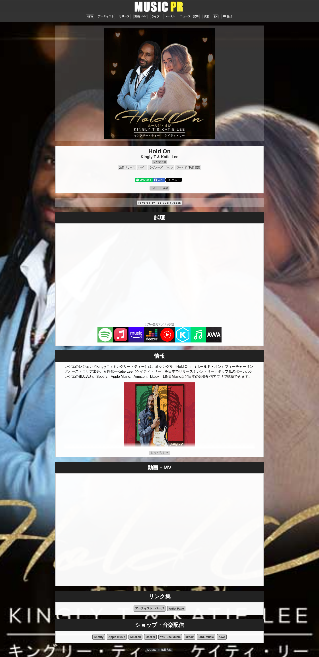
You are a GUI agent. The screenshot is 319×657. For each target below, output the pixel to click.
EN (216, 16)
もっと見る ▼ (159, 452)
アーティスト (106, 16)
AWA (222, 637)
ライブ (155, 16)
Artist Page (176, 608)
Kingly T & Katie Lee (159, 157)
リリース (124, 16)
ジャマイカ (159, 161)
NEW (90, 16)
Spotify (98, 637)
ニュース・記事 (189, 16)
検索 (206, 16)
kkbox (189, 637)
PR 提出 (227, 16)
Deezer (150, 637)
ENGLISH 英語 (159, 188)
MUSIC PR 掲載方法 (159, 649)
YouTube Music (170, 637)
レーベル (169, 16)
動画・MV (140, 16)
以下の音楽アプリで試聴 (159, 324)
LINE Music (206, 637)
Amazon (135, 637)
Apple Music (116, 637)
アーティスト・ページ (149, 608)
